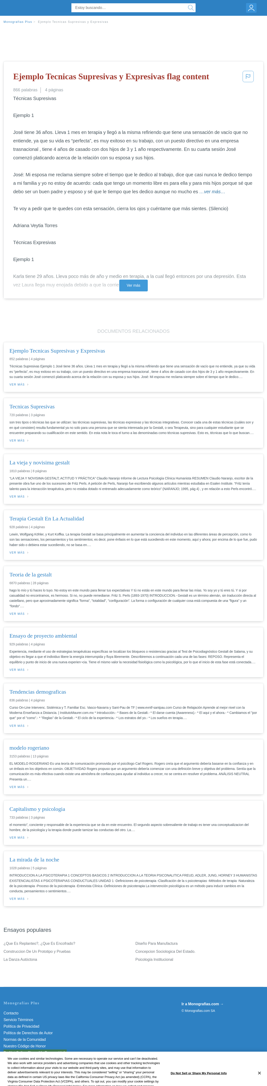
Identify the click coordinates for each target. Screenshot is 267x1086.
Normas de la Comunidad (25, 1040)
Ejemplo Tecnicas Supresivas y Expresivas (73, 22)
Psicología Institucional (154, 959)
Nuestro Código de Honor (25, 1046)
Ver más (133, 285)
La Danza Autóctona (20, 959)
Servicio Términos (18, 1020)
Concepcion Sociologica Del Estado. (166, 951)
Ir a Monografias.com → (202, 1004)
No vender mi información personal (32, 1053)
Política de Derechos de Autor (28, 1033)
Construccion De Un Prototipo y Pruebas (37, 951)
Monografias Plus (18, 22)
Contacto (11, 1013)
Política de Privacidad (21, 1026)
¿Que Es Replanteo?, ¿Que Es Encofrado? (39, 943)
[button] (248, 78)
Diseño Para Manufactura (157, 943)
